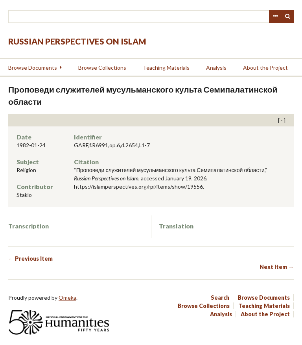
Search (288, 16)
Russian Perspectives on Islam (77, 41)
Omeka (67, 297)
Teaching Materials (166, 67)
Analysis (216, 67)
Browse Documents (32, 67)
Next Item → (277, 266)
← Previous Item (30, 258)
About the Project (265, 67)
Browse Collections (102, 67)
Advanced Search (275, 16)
